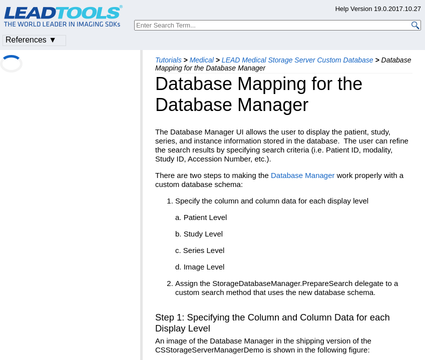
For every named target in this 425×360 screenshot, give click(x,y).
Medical (202, 60)
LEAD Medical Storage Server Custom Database (297, 60)
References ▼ (31, 40)
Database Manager (303, 175)
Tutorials (168, 60)
